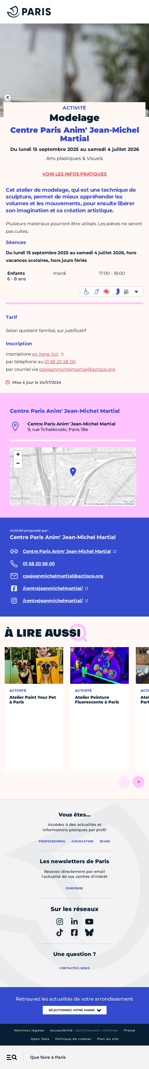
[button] (73, 472)
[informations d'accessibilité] (111, 292)
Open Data (40, 1039)
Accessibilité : (84, 1030)
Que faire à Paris (48, 1057)
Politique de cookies (73, 1039)
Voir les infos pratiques (74, 174)
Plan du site (108, 1039)
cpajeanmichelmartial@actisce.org (77, 369)
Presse (129, 1030)
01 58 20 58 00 (60, 361)
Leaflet (89, 504)
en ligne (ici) (45, 354)
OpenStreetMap (115, 504)
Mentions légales (29, 1030)
